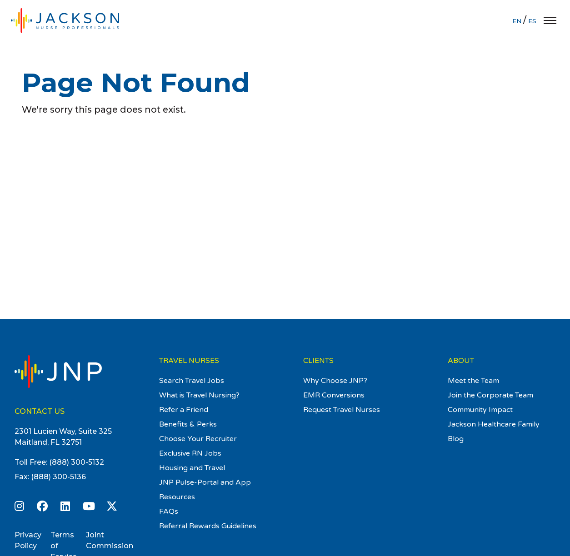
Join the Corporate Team (490, 395)
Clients (318, 360)
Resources (177, 496)
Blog (456, 438)
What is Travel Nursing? (199, 395)
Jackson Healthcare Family (494, 424)
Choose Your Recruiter (198, 438)
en (517, 21)
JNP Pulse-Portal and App (205, 482)
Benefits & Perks (188, 424)
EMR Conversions (334, 395)
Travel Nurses (189, 360)
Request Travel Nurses (341, 409)
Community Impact (480, 409)
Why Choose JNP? (335, 380)
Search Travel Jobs (191, 380)
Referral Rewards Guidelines (207, 526)
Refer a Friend (183, 409)
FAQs (168, 511)
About (461, 360)
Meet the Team (473, 380)
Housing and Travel (192, 467)
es (532, 21)
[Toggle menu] (550, 20)
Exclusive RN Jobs (190, 453)
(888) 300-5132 (76, 462)
